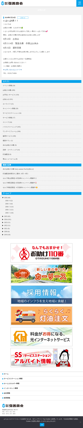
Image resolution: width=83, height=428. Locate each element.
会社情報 (7, 393)
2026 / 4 (7, 204)
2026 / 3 (7, 207)
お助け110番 (7, 90)
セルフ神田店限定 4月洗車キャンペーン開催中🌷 (20, 183)
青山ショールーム (9, 159)
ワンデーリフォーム (10, 131)
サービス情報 (7, 118)
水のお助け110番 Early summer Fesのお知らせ (18, 169)
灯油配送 (6, 154)
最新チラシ (7, 140)
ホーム (6, 374)
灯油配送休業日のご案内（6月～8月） (16, 173)
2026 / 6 (7, 200)
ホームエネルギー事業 (11, 383)
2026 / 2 (7, 210)
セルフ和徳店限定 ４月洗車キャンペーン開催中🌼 (20, 187)
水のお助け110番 (8, 145)
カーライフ (7, 104)
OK (42, 425)
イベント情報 (7, 85)
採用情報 (7, 398)
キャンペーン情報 (9, 108)
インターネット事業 (11, 388)
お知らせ (6, 99)
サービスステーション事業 (13, 378)
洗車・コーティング (10, 150)
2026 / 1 (7, 213)
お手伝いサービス (9, 95)
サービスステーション (10, 113)
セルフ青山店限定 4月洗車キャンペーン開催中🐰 (20, 178)
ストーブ (6, 122)
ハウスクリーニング (10, 127)
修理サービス (7, 136)
